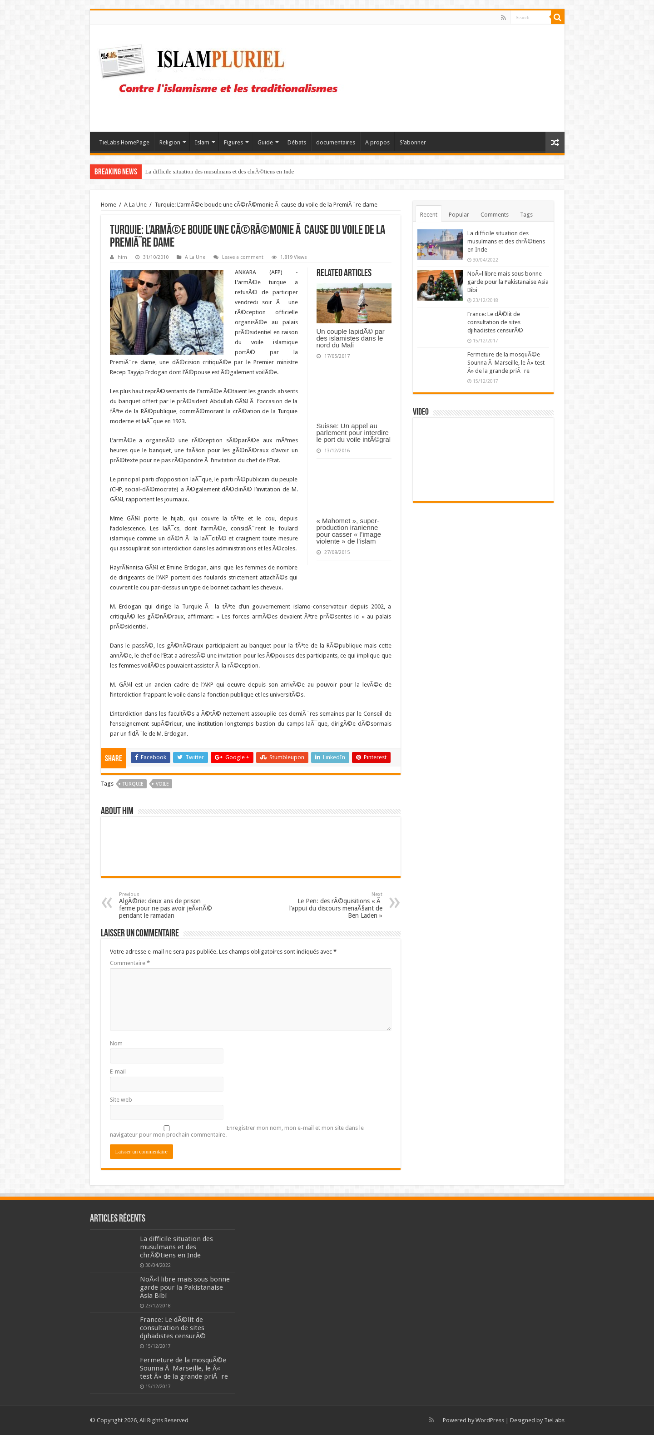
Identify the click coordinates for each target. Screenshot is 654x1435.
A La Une (135, 204)
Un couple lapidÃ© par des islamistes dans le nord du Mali (351, 338)
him (122, 257)
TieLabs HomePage (124, 142)
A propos (377, 142)
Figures (233, 142)
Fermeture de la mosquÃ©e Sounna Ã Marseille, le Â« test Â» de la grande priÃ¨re (506, 362)
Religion (169, 142)
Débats (296, 142)
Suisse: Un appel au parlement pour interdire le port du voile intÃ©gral (354, 432)
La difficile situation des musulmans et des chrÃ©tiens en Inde (219, 171)
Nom (116, 1043)
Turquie (133, 784)
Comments (495, 214)
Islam (202, 142)
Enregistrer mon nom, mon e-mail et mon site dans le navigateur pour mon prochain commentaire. (237, 1131)
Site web (121, 1099)
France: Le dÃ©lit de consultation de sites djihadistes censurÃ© (495, 322)
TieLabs (554, 1420)
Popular (459, 214)
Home (108, 204)
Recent (428, 214)
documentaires (335, 142)
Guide (265, 142)
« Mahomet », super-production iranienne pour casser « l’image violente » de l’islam (349, 531)
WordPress (490, 1420)
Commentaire (130, 963)
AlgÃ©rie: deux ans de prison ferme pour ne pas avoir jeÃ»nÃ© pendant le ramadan (165, 905)
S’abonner (413, 142)
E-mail (118, 1071)
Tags (526, 214)
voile (162, 784)
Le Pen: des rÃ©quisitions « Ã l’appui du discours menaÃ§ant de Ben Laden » (335, 905)
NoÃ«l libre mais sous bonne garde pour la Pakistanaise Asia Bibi (508, 281)
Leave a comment (242, 257)
